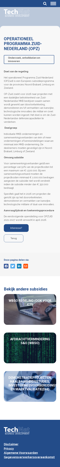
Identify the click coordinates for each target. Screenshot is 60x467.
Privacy (9, 448)
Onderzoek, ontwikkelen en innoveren (24, 59)
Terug (13, 238)
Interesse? (16, 228)
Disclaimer (11, 444)
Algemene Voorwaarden (21, 452)
